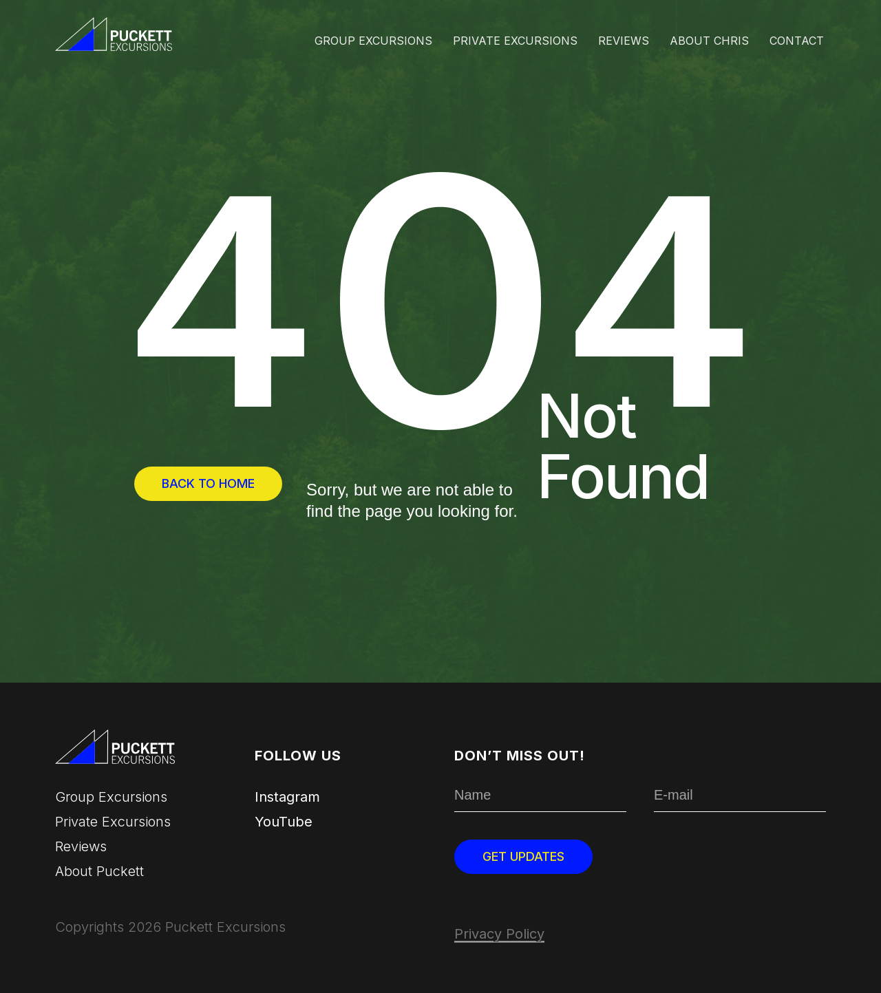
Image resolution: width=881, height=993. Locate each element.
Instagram (287, 797)
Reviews (623, 40)
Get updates (523, 856)
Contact (796, 40)
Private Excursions (515, 40)
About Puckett (99, 871)
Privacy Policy (499, 934)
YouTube (283, 821)
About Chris (709, 40)
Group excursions (373, 40)
